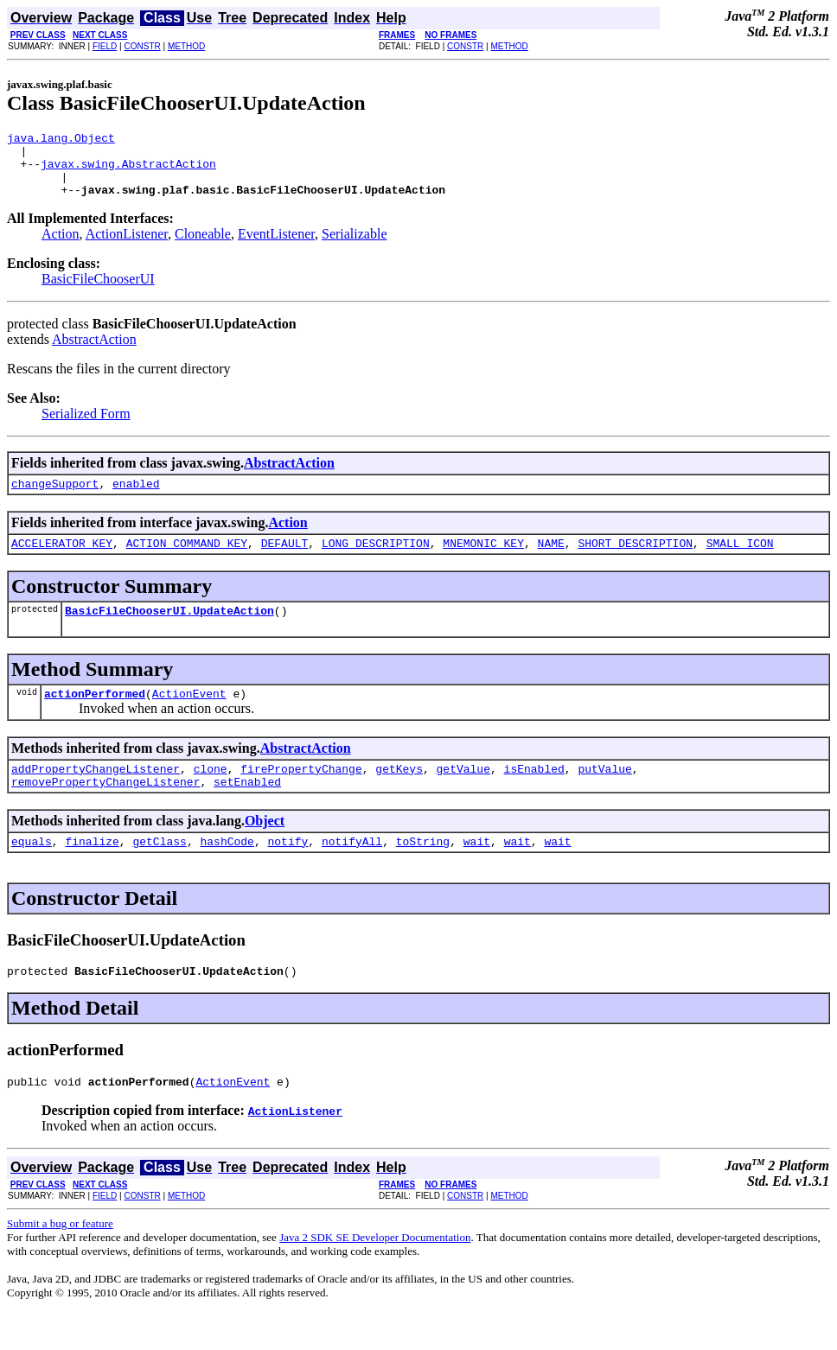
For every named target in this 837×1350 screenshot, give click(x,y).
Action (61, 246)
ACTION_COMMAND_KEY (186, 561)
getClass (159, 872)
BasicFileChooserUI (98, 291)
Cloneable (203, 246)
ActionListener (127, 246)
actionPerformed (94, 716)
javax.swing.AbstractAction (128, 171)
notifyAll (352, 872)
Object (264, 849)
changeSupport (55, 498)
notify (287, 872)
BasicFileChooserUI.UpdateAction (169, 631)
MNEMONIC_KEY (483, 561)
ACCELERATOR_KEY (61, 561)
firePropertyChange (300, 794)
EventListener (276, 246)
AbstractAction (94, 352)
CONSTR (142, 46)
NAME (551, 561)
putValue (604, 794)
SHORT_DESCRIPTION (635, 561)
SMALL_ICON (740, 561)
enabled (136, 498)
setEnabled (247, 810)
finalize (91, 872)
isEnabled (534, 794)
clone (210, 794)
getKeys (399, 794)
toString (423, 872)
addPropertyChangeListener (95, 794)
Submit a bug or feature (60, 1259)
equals (31, 872)
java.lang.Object (61, 140)
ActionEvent (189, 716)
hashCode (226, 872)
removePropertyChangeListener (105, 810)
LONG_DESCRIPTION (376, 561)
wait (476, 872)
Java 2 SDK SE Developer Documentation (374, 1273)
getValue (462, 794)
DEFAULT (285, 561)
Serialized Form (86, 426)
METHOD (186, 46)
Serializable (354, 246)
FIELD (105, 46)
